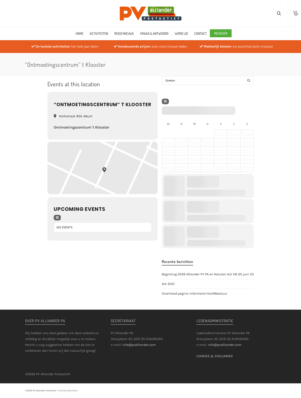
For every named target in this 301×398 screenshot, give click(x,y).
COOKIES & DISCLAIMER (214, 356)
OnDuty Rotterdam (68, 390)
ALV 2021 (168, 284)
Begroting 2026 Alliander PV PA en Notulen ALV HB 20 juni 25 (208, 274)
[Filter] (57, 217)
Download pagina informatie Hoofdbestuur (194, 293)
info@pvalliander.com (139, 345)
